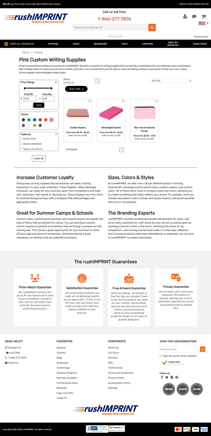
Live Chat (13, 352)
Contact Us (13, 347)
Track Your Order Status (194, 4)
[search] (110, 27)
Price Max (47, 94)
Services (113, 357)
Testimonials (201, 36)
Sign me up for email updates (180, 355)
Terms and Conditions (120, 372)
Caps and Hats (65, 393)
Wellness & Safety (67, 377)
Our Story (113, 352)
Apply (39, 105)
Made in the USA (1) (33, 149)
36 (64, 82)
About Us (113, 347)
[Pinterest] (176, 377)
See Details (54, 4)
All (72, 82)
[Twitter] (166, 377)
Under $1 (62, 398)
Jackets (61, 352)
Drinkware (62, 362)
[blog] (172, 377)
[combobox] (170, 80)
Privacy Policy (116, 377)
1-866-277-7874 (114, 19)
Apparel (61, 347)
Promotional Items (67, 382)
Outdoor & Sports (67, 372)
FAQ (110, 362)
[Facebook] (162, 377)
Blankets (62, 387)
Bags (59, 357)
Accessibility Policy (119, 382)
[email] (180, 349)
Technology (63, 367)
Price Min (28, 94)
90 (68, 82)
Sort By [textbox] (156, 80)
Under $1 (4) (29, 138)
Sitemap (112, 387)
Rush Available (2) (32, 144)
